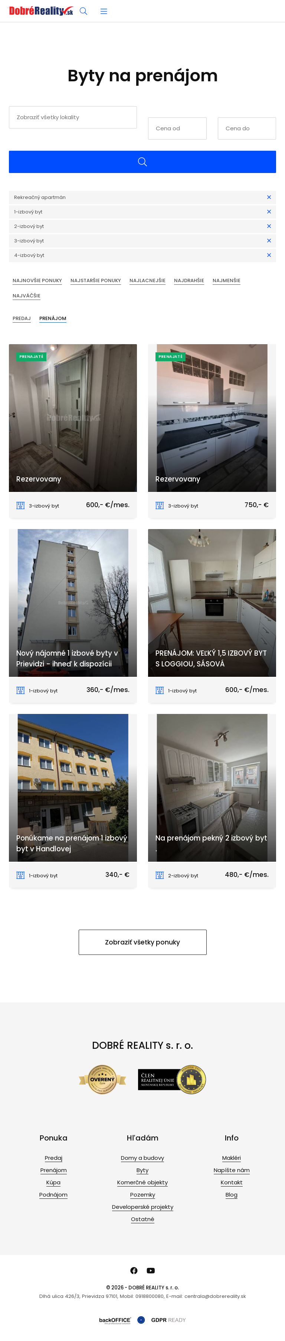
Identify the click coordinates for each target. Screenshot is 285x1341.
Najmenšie (226, 280)
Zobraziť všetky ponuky (142, 942)
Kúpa (53, 1182)
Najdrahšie (189, 280)
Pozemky (142, 1194)
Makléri (231, 1158)
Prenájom (52, 318)
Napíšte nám (232, 1170)
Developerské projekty (142, 1207)
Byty (142, 1170)
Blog (232, 1194)
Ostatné (142, 1219)
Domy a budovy (142, 1158)
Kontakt (232, 1182)
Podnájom (53, 1194)
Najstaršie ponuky (96, 280)
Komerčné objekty (142, 1182)
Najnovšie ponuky (37, 280)
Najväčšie (26, 295)
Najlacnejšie (148, 280)
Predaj (22, 318)
